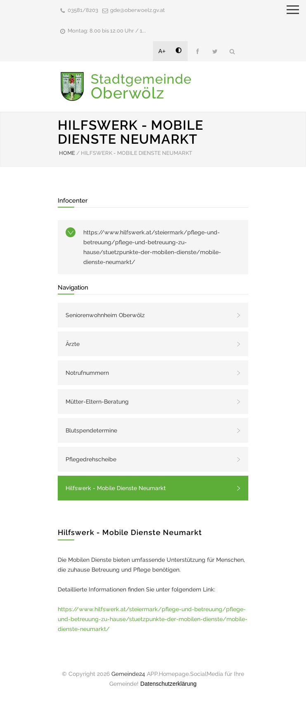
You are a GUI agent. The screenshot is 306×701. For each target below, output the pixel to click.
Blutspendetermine (91, 430)
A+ (162, 51)
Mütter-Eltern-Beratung (97, 401)
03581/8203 (83, 10)
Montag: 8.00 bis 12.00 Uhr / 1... (107, 31)
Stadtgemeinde (141, 86)
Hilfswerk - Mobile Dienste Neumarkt (116, 488)
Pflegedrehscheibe (91, 459)
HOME (67, 153)
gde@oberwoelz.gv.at (137, 10)
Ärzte (73, 344)
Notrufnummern (87, 372)
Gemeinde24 (128, 674)
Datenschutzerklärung (168, 683)
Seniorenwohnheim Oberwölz (105, 315)
